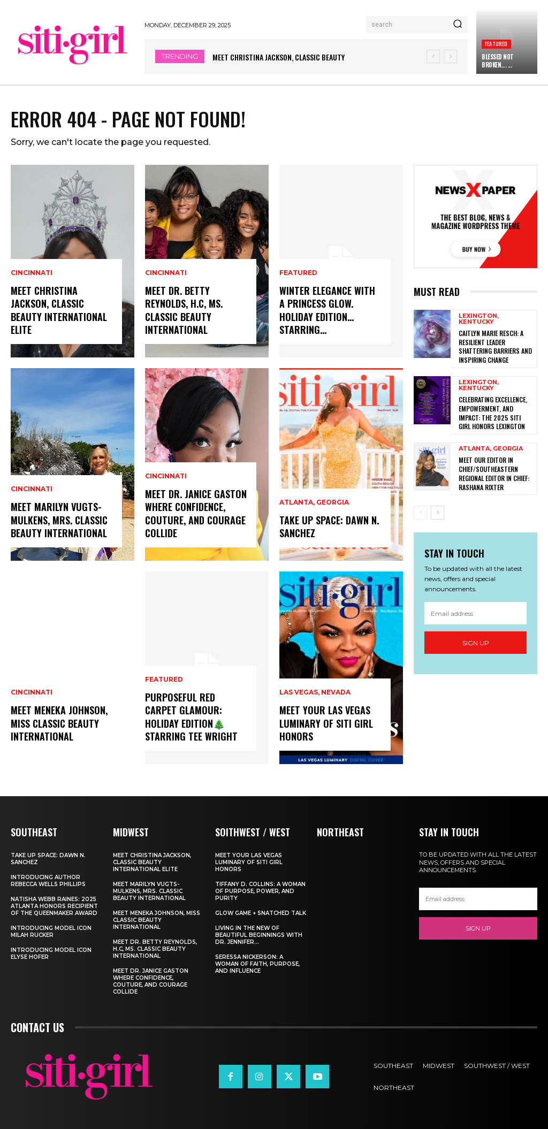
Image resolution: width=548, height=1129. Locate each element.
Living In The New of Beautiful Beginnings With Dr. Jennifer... (258, 935)
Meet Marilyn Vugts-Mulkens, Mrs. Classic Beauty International (59, 520)
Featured (496, 44)
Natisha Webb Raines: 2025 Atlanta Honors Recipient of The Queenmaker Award (54, 906)
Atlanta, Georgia (314, 503)
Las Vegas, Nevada (315, 694)
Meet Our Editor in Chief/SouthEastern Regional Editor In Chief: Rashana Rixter (494, 468)
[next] (450, 56)
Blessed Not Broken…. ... (498, 60)
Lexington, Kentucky (479, 319)
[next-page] (437, 507)
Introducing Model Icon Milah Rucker (51, 932)
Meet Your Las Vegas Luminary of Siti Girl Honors (325, 723)
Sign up (475, 637)
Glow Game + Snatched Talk (260, 913)
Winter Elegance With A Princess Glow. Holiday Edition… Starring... (330, 317)
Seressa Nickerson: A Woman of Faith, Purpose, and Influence (257, 963)
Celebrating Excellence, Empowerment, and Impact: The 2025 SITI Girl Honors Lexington (496, 409)
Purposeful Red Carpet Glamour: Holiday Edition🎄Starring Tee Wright (190, 717)
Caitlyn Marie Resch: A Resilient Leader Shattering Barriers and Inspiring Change (495, 346)
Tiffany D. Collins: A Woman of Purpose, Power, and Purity (260, 891)
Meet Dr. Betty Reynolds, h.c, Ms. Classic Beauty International (184, 311)
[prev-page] (420, 507)
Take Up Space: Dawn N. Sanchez (328, 527)
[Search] (457, 24)
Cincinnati (31, 275)
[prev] (433, 56)
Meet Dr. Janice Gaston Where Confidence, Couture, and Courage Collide (195, 514)
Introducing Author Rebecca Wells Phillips (48, 881)
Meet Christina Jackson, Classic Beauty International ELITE (58, 311)
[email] (475, 607)
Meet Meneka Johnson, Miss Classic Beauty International (59, 723)
